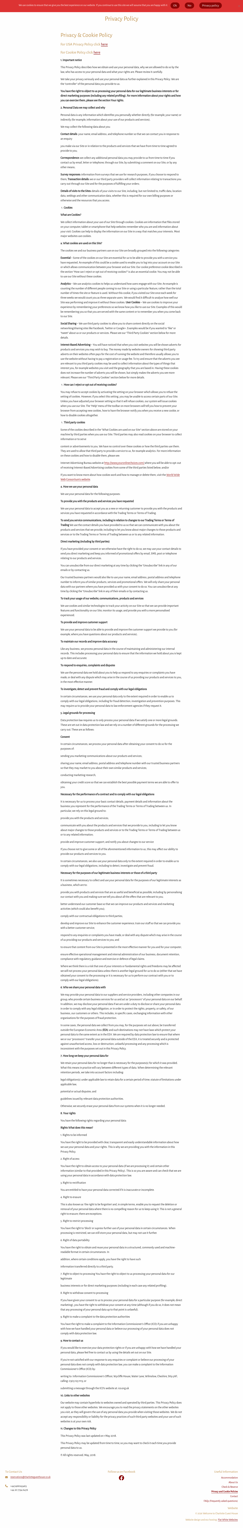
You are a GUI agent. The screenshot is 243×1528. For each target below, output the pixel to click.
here (104, 44)
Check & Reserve (230, 1487)
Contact (234, 1496)
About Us (233, 1482)
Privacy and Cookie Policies (224, 1491)
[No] (239, 6)
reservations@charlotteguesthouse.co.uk (30, 1477)
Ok (175, 5)
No (189, 5)
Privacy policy (210, 5)
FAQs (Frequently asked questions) (221, 1501)
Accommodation (229, 1477)
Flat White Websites (228, 1519)
